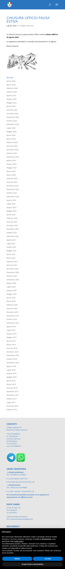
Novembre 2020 (13, 272)
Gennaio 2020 (12, 308)
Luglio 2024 (11, 128)
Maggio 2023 (12, 168)
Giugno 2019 (11, 334)
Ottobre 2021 (12, 233)
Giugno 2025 (11, 99)
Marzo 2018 (11, 384)
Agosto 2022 (11, 200)
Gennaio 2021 (12, 265)
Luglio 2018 (11, 370)
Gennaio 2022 (12, 222)
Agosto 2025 (11, 95)
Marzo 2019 (11, 344)
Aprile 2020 (11, 298)
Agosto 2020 (11, 283)
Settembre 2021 (13, 236)
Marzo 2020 (11, 301)
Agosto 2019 (11, 326)
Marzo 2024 (11, 139)
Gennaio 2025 (12, 110)
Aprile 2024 (11, 135)
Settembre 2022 (13, 196)
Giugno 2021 (11, 247)
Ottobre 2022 (12, 193)
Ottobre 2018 (12, 359)
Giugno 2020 (11, 290)
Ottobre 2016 (12, 409)
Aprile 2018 (11, 381)
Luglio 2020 (11, 287)
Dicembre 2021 (12, 225)
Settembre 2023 (13, 157)
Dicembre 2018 (12, 352)
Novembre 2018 (13, 355)
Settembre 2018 (13, 363)
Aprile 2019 (11, 341)
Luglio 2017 (11, 402)
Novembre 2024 (13, 117)
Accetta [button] (48, 559)
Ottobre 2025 (12, 92)
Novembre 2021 (13, 229)
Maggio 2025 (12, 103)
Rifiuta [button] (17, 559)
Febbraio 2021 (12, 261)
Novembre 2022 (13, 189)
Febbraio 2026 (12, 88)
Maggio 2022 (12, 211)
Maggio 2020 (12, 294)
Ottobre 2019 (12, 319)
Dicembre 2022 (12, 186)
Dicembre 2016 (12, 406)
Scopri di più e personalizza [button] (32, 564)
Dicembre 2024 (12, 113)
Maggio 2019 (12, 337)
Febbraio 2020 (12, 305)
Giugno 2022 (11, 207)
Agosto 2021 (11, 240)
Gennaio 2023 (12, 182)
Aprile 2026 (11, 81)
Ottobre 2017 (12, 399)
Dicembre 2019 (12, 312)
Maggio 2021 (12, 251)
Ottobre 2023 (12, 153)
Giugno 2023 (11, 164)
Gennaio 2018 (12, 388)
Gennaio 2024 (12, 146)
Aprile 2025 (11, 106)
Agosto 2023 (11, 160)
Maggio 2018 (12, 377)
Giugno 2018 (11, 373)
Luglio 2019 (11, 330)
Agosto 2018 (11, 366)
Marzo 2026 (11, 85)
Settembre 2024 (13, 124)
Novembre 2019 (13, 316)
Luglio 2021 (11, 243)
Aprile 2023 (11, 171)
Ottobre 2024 (12, 121)
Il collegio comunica (26, 25)
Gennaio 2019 (12, 348)
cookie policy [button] (18, 541)
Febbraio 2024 (12, 142)
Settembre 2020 (13, 280)
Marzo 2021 (11, 258)
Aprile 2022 (11, 214)
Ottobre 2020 (12, 276)
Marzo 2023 (11, 175)
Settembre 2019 (13, 323)
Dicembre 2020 (12, 269)
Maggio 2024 (12, 131)
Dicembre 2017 (12, 391)
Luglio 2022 (11, 204)
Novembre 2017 (13, 395)
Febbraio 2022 (12, 218)
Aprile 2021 (11, 254)
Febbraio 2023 (12, 178)
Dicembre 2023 (12, 150)
